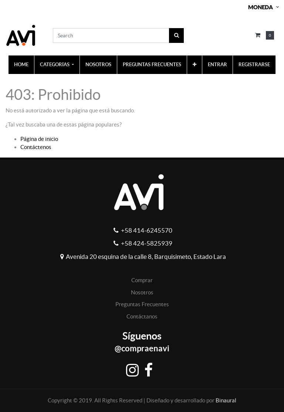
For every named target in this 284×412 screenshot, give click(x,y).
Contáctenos (35, 147)
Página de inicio (39, 139)
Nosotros (142, 292)
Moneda (260, 7)
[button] (194, 64)
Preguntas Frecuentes (142, 304)
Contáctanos (142, 316)
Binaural (226, 400)
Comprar (142, 280)
